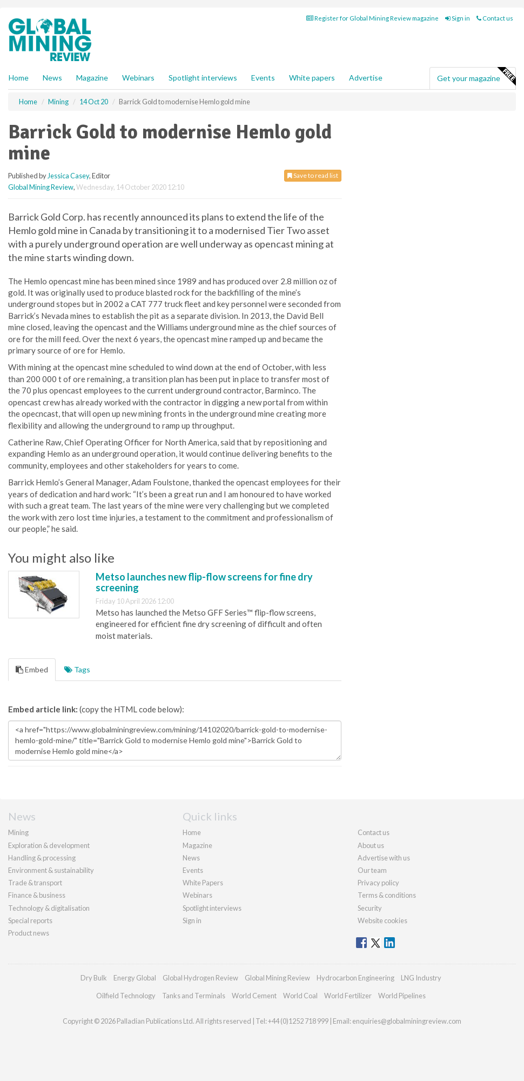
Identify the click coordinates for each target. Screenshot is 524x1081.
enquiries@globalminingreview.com (406, 1021)
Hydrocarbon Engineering (355, 977)
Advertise (365, 77)
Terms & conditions (387, 895)
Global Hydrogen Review (200, 977)
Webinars (138, 77)
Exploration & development (49, 845)
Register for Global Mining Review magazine (372, 18)
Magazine (92, 77)
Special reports (30, 920)
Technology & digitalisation (49, 908)
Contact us (494, 18)
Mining (18, 832)
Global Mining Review (40, 187)
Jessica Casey (68, 175)
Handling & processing (42, 857)
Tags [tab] (77, 669)
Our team (372, 870)
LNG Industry (421, 977)
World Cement (254, 995)
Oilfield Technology (126, 995)
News (191, 857)
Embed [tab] (32, 669)
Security (370, 908)
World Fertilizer (348, 995)
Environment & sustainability (51, 870)
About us (371, 845)
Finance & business (36, 895)
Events (263, 77)
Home (19, 77)
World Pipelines (402, 995)
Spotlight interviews (203, 77)
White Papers (203, 882)
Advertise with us (384, 857)
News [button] (52, 77)
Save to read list (312, 175)
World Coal (300, 995)
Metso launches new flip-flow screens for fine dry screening (204, 582)
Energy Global (134, 977)
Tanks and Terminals (193, 995)
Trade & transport (35, 882)
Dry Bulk (93, 977)
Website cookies (382, 920)
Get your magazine (476, 77)
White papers (312, 77)
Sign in (457, 18)
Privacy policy (378, 882)
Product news (28, 933)
